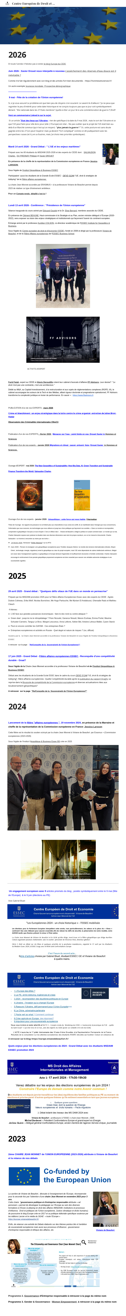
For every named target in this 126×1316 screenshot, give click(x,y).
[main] (63, 57)
